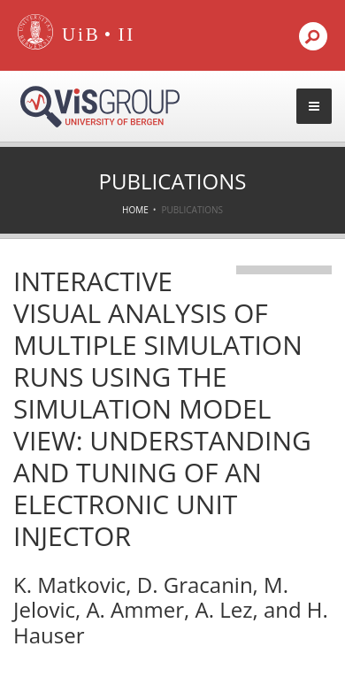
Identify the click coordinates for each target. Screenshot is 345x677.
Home (135, 210)
